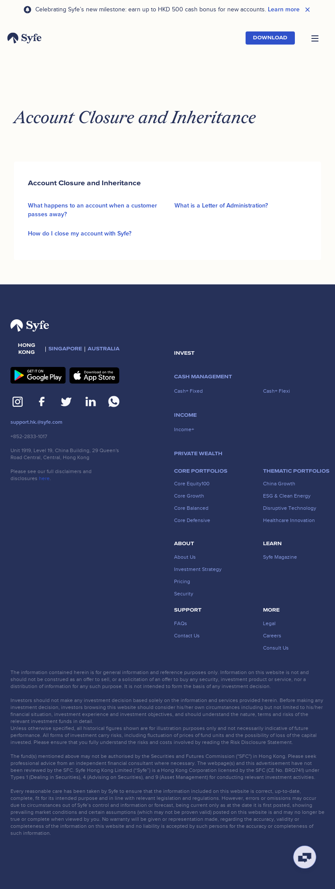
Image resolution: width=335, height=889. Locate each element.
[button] (315, 38)
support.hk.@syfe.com (36, 422)
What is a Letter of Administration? (221, 205)
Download (270, 38)
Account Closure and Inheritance (84, 183)
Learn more (284, 10)
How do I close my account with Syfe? (79, 233)
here (44, 478)
